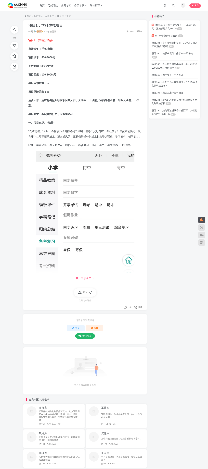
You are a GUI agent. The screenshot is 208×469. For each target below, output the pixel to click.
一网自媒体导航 (56, 445)
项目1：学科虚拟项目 (45, 25)
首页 (42, 5)
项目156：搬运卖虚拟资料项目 (167, 92)
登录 (76, 328)
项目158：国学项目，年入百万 (167, 75)
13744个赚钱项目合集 (167, 35)
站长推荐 (96, 5)
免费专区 (66, 5)
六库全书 (49, 16)
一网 (30, 31)
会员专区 (38, 16)
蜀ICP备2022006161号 (87, 449)
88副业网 (71, 445)
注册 (95, 328)
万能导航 (53, 5)
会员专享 (80, 5)
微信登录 (85, 336)
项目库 (60, 16)
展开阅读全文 (85, 278)
